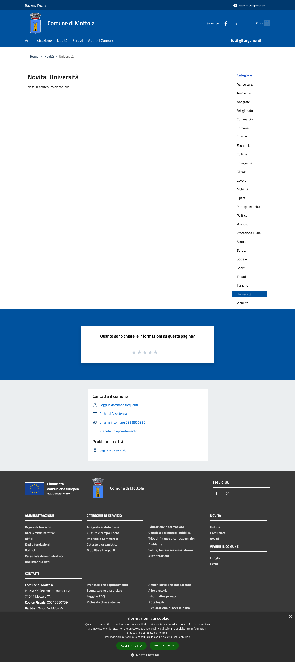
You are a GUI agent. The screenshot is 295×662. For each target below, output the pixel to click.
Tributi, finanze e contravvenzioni (172, 538)
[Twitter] (228, 23)
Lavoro (241, 180)
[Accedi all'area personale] (249, 5)
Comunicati (218, 532)
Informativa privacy (162, 596)
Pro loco (242, 224)
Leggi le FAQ (96, 596)
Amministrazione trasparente (169, 584)
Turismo (242, 285)
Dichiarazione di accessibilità (169, 607)
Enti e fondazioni (37, 544)
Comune (243, 127)
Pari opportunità (248, 206)
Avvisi (214, 538)
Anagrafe (243, 101)
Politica (242, 215)
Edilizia (242, 154)
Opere (241, 197)
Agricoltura (245, 84)
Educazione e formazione (166, 526)
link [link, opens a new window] (187, 637)
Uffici (29, 538)
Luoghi (215, 557)
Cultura (242, 136)
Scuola (241, 241)
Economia (244, 145)
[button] (147, 655)
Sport (241, 267)
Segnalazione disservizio (104, 590)
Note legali (156, 602)
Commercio (245, 119)
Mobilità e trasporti (101, 550)
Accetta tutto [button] (131, 645)
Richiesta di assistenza (103, 602)
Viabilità (242, 302)
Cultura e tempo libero (103, 532)
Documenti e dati (37, 561)
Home (34, 56)
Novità (49, 56)
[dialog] (147, 637)
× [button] (290, 616)
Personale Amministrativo (44, 556)
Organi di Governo (38, 526)
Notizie (215, 526)
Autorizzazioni (158, 555)
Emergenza (245, 162)
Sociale (242, 259)
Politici (30, 550)
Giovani (242, 171)
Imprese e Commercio (102, 538)
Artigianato (245, 110)
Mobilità (242, 189)
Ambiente (244, 93)
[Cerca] (265, 23)
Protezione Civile (249, 232)
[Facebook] (217, 23)
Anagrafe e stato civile (103, 526)
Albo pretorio (158, 590)
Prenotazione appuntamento (107, 584)
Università (244, 294)
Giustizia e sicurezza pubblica (169, 532)
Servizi (241, 250)
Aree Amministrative (40, 532)
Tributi (241, 276)
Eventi (214, 563)
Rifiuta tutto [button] (164, 645)
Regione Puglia (35, 5)
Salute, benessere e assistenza (170, 550)
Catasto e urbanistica (102, 544)
